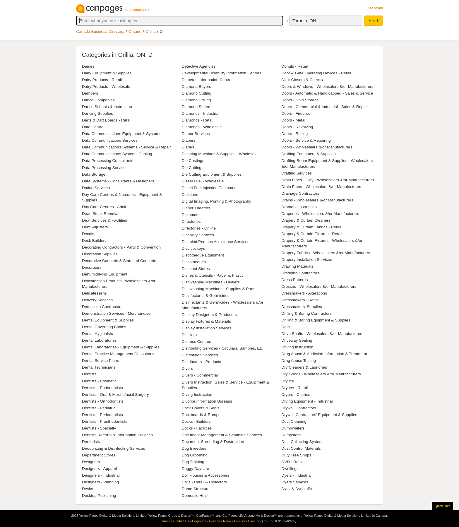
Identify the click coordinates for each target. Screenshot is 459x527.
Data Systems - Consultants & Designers (118, 181)
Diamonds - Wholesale (202, 127)
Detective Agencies (199, 66)
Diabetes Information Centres (208, 80)
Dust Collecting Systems (302, 441)
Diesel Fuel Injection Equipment (210, 188)
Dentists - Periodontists (102, 415)
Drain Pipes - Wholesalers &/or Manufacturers (321, 186)
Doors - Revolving (297, 127)
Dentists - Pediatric (98, 408)
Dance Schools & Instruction (107, 107)
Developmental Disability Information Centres (221, 73)
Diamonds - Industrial (200, 113)
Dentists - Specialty (99, 428)
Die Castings (193, 160)
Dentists (89, 374)
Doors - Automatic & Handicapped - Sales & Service (327, 93)
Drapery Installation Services (306, 259)
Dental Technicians (98, 367)
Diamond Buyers (196, 86)
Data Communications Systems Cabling (117, 154)
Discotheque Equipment (203, 255)
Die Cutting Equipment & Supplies (212, 174)
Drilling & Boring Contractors (306, 313)
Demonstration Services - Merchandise (116, 313)
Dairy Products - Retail (102, 80)
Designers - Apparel (99, 468)
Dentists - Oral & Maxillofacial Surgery (115, 394)
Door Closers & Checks (302, 80)
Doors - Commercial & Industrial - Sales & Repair (324, 107)
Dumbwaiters (292, 428)
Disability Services (198, 235)
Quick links (442, 506)
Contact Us (181, 521)
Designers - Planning (100, 482)
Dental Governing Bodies (104, 327)
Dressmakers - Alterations (304, 293)
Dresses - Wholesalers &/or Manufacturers (318, 286)
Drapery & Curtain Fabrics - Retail (311, 227)
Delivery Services (97, 300)
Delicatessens (94, 293)
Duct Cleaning (293, 421)
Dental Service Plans (100, 360)
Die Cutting (191, 167)
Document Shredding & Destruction (213, 441)
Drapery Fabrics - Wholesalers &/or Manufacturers (325, 253)
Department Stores (98, 455)
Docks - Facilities (197, 428)
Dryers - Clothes (295, 394)
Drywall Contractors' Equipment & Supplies (319, 415)
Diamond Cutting (196, 93)
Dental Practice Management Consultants (118, 354)
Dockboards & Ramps (201, 415)
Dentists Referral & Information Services (117, 435)
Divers (187, 368)
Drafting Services (296, 173)
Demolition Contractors (102, 306)
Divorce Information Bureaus (207, 401)
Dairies (88, 66)
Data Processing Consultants (107, 160)
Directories (191, 221)
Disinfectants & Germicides (206, 295)
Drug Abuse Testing (298, 360)
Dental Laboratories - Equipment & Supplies (120, 347)
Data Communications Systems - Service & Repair (126, 147)
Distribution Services (200, 355)
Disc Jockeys (193, 248)
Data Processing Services (105, 167)
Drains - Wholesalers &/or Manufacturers (317, 200)
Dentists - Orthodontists (103, 401)
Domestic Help (195, 495)
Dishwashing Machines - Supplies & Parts (219, 289)
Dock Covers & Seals (200, 408)
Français (375, 8)
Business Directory (247, 521)
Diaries (188, 147)
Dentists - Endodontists (102, 388)
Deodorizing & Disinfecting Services (113, 448)
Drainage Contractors (300, 193)
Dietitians (190, 194)
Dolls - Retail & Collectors (204, 482)
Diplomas (190, 215)
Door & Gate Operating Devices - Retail (316, 73)
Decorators (91, 267)
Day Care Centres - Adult (104, 207)
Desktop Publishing (99, 495)
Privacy (214, 521)
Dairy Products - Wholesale (106, 86)
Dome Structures (197, 489)
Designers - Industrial (100, 475)
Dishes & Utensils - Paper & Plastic (213, 275)
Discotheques (194, 262)
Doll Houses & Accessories (205, 475)
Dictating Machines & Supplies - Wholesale (220, 154)
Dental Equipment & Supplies (108, 320)
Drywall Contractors (298, 408)
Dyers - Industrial (296, 475)
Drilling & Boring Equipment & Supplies (315, 320)
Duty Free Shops (296, 455)
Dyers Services (294, 482)
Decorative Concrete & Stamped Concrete (119, 261)
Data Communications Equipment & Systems (121, 133)
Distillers (189, 335)
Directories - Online (199, 228)
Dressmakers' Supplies (301, 306)
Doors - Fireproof (296, 113)
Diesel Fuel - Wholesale (203, 181)
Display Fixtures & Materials (206, 321)
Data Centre (92, 127)
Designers (91, 462)
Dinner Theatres (196, 208)
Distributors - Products (201, 362)
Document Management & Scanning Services (222, 435)
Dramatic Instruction (299, 207)
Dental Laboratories (99, 340)
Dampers (90, 93)
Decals (88, 234)
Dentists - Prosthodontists (104, 421)
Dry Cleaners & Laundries (304, 367)
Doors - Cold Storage (300, 100)
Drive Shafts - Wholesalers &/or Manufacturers (322, 333)
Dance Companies (98, 100)
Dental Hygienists (97, 333)
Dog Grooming (195, 455)
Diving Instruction (197, 394)
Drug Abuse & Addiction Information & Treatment (324, 354)
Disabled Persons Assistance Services (215, 241)
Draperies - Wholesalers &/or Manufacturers (320, 213)
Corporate (199, 521)
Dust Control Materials (301, 448)
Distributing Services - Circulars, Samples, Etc (222, 348)
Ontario (135, 31)
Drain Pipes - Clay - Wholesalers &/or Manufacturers (327, 180)
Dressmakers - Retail (299, 300)
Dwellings (289, 468)
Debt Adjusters (95, 227)
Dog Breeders (194, 448)
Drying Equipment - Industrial (307, 401)
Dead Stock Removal (100, 213)
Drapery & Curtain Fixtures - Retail (311, 234)
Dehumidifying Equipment (104, 274)
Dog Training (193, 462)
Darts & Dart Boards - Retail (106, 120)
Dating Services (96, 188)
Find (373, 20)
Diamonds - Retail (197, 120)
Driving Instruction (297, 347)
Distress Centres (196, 341)
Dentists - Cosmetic (99, 381)
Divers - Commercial (200, 375)
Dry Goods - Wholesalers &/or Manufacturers (321, 374)
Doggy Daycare (195, 468)
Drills (285, 327)
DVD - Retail (292, 462)
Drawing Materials (297, 266)
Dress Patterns (294, 280)
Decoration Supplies (100, 254)
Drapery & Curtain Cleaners (305, 220)
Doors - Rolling (294, 133)
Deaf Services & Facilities (104, 220)
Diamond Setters (196, 107)
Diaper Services (196, 133)
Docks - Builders (196, 421)
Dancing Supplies (97, 113)
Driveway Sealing (296, 340)
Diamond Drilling (196, 100)
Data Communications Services (110, 140)
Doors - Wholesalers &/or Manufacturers (316, 147)
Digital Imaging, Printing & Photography (216, 201)
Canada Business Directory (100, 31)
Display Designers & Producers (209, 314)
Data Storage (93, 174)
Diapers (189, 140)
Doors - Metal (293, 120)
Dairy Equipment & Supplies (106, 73)
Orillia (150, 31)
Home (166, 521)
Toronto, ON (304, 20)
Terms (226, 521)
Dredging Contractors (300, 273)
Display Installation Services (206, 328)
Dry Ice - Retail (294, 388)
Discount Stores (196, 268)
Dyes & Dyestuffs (296, 489)
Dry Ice (287, 381)
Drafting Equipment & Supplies (308, 154)
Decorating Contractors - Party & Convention (121, 247)
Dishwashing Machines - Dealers (211, 282)
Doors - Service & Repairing (305, 140)
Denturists (91, 441)
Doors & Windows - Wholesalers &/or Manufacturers (327, 86)
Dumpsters (291, 435)
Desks (87, 489)
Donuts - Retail (294, 66)
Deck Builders (94, 240)
